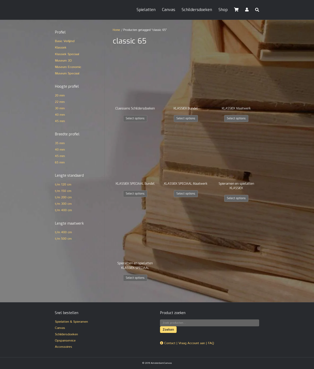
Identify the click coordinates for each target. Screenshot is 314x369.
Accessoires (63, 347)
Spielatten (146, 9)
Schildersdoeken (197, 9)
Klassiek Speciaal (67, 54)
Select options (135, 118)
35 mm (60, 143)
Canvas (168, 9)
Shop (223, 9)
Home (116, 30)
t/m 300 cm (63, 204)
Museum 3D (63, 60)
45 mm (60, 121)
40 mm (60, 115)
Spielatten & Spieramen (71, 321)
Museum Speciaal (67, 73)
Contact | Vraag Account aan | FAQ (187, 343)
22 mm (60, 102)
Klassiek (60, 47)
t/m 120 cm (63, 184)
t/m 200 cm (63, 197)
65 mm (60, 162)
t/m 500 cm (63, 238)
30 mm (60, 108)
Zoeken (168, 329)
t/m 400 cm (63, 210)
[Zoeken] (255, 9)
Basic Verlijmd (64, 41)
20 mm (60, 95)
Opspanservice (65, 340)
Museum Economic (68, 67)
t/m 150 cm (63, 191)
